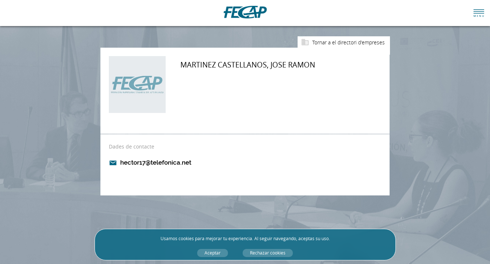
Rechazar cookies (267, 253)
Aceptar (213, 253)
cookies (186, 238)
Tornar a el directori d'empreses (348, 42)
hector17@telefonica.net (155, 162)
